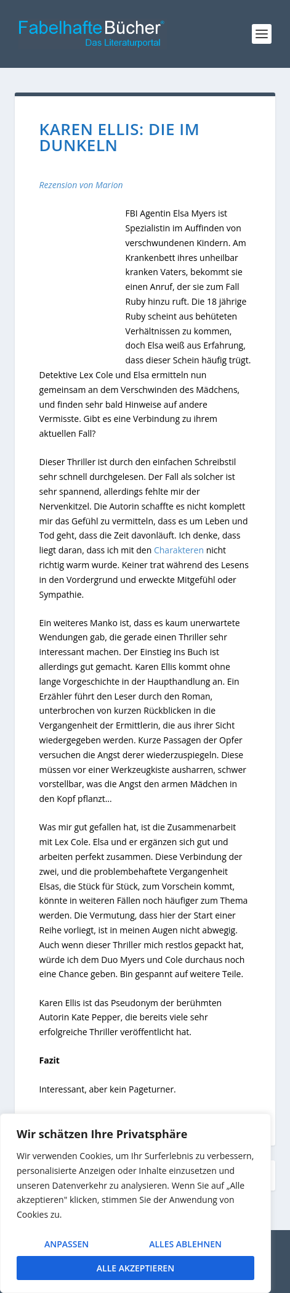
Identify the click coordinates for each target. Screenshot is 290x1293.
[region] (135, 1203)
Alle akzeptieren (135, 1268)
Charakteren (179, 550)
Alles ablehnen (185, 1244)
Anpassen (66, 1244)
